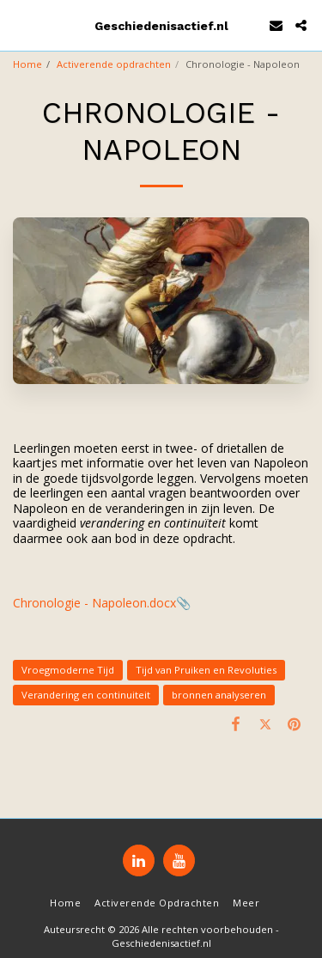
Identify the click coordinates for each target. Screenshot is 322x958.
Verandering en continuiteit (85, 694)
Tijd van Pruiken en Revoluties (206, 669)
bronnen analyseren (219, 694)
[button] (18, 24)
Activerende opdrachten (114, 64)
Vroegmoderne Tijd (67, 669)
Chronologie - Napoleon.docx (94, 603)
